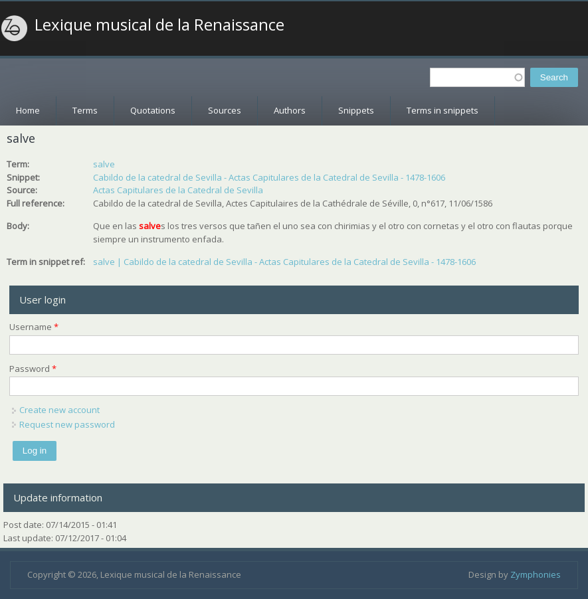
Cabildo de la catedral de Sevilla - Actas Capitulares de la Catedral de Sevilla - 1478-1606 (269, 177)
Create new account (59, 410)
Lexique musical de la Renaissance (159, 24)
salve (104, 164)
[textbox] (477, 77)
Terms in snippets (442, 110)
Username (33, 327)
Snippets (356, 110)
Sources (224, 110)
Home (28, 110)
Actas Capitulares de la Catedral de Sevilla (178, 190)
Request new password (67, 424)
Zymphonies (535, 574)
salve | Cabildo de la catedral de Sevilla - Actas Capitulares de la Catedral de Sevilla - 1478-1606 (284, 262)
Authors (290, 110)
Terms (85, 110)
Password (32, 369)
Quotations (152, 110)
